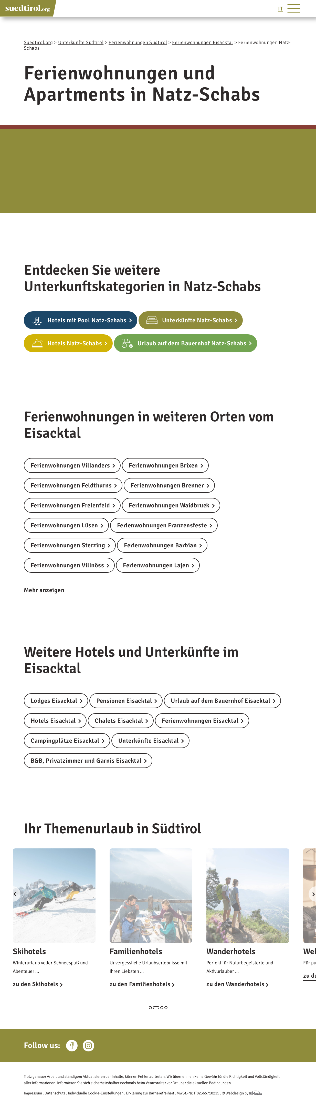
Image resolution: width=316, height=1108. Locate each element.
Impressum (33, 1093)
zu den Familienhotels (140, 984)
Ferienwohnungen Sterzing (68, 545)
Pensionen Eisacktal (124, 701)
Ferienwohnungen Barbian (160, 545)
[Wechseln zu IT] (280, 8)
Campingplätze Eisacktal (65, 740)
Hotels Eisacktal (53, 721)
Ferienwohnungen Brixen (163, 465)
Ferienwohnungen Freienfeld (70, 505)
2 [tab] (156, 1007)
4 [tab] (165, 1007)
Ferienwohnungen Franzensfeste (162, 525)
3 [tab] (161, 1007)
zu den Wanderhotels (235, 984)
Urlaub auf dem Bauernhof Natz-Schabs (192, 343)
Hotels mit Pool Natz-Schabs (87, 320)
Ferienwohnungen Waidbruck (169, 505)
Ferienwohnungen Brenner (167, 485)
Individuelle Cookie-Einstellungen (95, 1093)
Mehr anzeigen (44, 590)
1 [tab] (150, 1007)
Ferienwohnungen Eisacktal (200, 721)
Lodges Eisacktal (54, 701)
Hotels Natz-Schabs (74, 343)
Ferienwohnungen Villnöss (67, 565)
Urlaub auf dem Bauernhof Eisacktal (220, 701)
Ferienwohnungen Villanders (70, 465)
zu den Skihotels (35, 984)
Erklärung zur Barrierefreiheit (150, 1093)
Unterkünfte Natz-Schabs (197, 320)
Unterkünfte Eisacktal (148, 740)
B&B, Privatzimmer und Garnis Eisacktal (86, 760)
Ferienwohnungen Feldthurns (71, 485)
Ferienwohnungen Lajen (156, 565)
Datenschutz (55, 1093)
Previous (12, 894)
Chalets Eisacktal (119, 721)
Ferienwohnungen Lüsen (64, 525)
